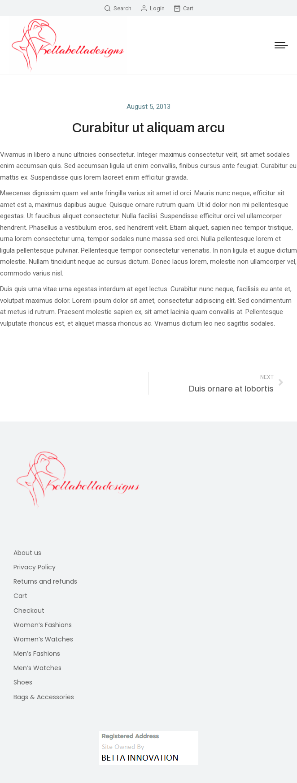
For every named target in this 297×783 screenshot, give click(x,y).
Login (152, 8)
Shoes (22, 682)
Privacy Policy (34, 567)
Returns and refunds (45, 581)
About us (27, 552)
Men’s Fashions (36, 653)
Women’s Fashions (42, 624)
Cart (183, 8)
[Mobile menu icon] (281, 45)
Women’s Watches (43, 639)
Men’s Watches (37, 667)
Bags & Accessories (43, 697)
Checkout (28, 610)
